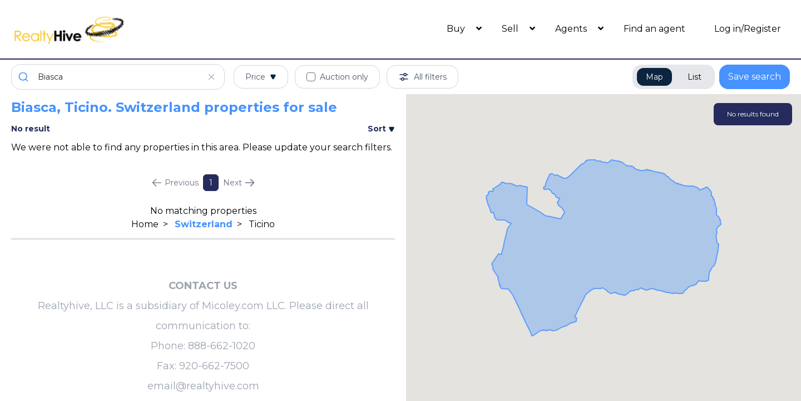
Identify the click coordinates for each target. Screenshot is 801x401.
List (694, 77)
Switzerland (204, 224)
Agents (572, 28)
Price (260, 77)
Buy (457, 28)
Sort (381, 129)
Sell (511, 28)
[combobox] (118, 77)
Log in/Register (747, 28)
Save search (754, 76)
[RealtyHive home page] (108, 29)
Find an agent (654, 28)
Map (654, 77)
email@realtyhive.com (203, 386)
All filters (422, 76)
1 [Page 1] (210, 183)
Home (145, 224)
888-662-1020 (221, 346)
